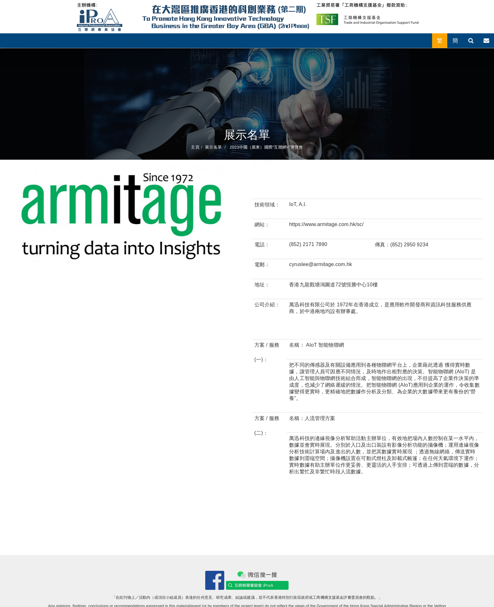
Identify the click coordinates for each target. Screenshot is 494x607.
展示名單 (135, 40)
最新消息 (218, 40)
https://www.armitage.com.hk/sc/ (326, 224)
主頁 (195, 147)
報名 (192, 40)
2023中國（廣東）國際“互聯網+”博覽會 (265, 147)
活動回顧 (102, 40)
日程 (76, 40)
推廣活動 (50, 40)
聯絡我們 (248, 40)
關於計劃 (16, 40)
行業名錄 (167, 40)
